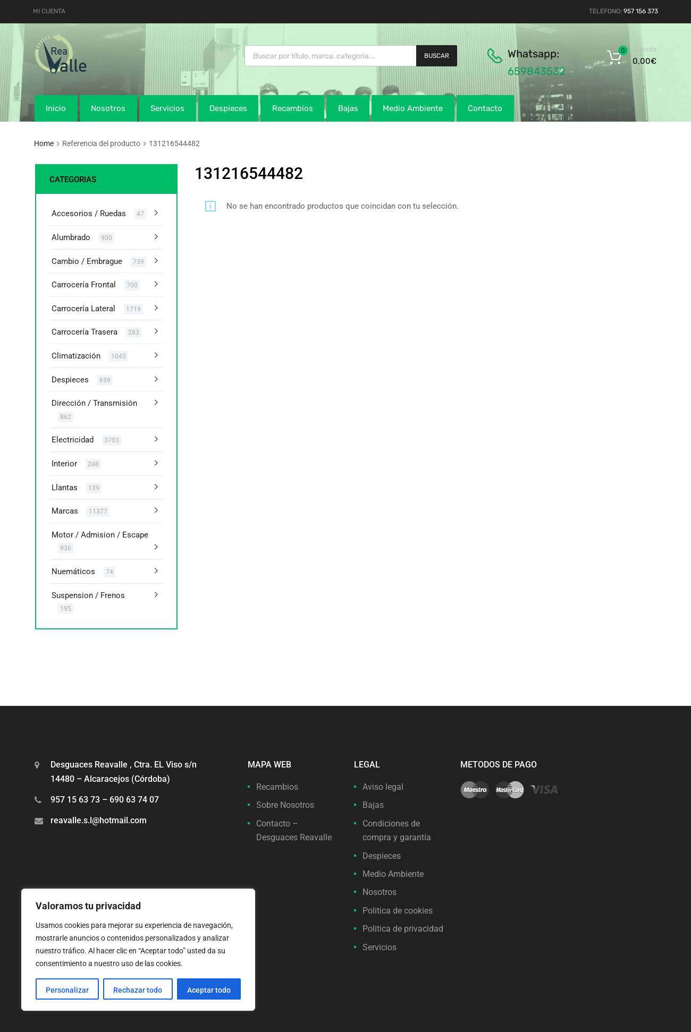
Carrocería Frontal (84, 284)
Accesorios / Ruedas (89, 213)
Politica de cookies (398, 911)
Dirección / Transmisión (94, 403)
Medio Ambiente (413, 108)
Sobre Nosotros (285, 805)
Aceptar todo (209, 990)
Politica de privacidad (403, 929)
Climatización (76, 356)
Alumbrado (71, 237)
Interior (64, 463)
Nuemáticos (73, 571)
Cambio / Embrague (87, 261)
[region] (138, 950)
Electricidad (73, 440)
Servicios (167, 108)
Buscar (436, 55)
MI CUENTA (49, 11)
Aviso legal (383, 787)
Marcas (65, 511)
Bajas (348, 108)
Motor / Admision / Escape (100, 535)
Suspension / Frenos (88, 595)
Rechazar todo (137, 990)
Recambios (292, 108)
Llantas (65, 487)
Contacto (485, 108)
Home (44, 143)
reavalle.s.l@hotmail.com (98, 820)
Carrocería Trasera (84, 332)
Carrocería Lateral (83, 308)
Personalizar (67, 990)
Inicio (56, 108)
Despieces (228, 108)
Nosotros (108, 108)
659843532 (537, 71)
